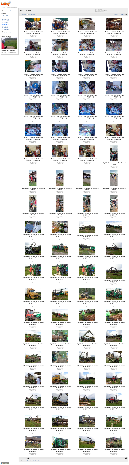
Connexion (124, 7)
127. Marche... (5, 22)
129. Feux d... (5, 26)
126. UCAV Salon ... (6, 21)
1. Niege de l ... (5, 15)
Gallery (3, 7)
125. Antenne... (5, 19)
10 (35, 460)
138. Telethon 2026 (6, 33)
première (24, 14)
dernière (123, 14)
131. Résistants (5, 29)
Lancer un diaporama (9, 10)
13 (38, 460)
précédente (32, 14)
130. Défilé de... (5, 27)
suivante (116, 14)
